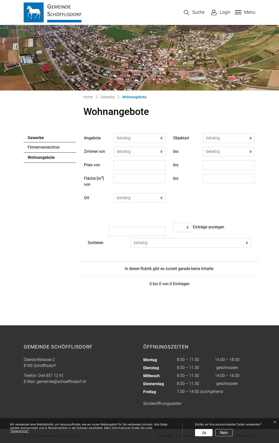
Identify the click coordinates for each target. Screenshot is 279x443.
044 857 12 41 (51, 375)
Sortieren (95, 242)
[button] (194, 12)
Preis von (92, 165)
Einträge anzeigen (198, 227)
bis (175, 151)
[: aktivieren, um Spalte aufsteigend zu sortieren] (124, 257)
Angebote (92, 138)
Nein (224, 432)
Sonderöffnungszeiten (162, 403)
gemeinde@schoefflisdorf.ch (61, 381)
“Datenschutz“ (19, 431)
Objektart (181, 138)
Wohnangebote (41, 159)
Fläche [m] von (94, 181)
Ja (204, 432)
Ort (86, 197)
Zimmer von (94, 151)
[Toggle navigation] (244, 12)
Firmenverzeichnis (44, 147)
